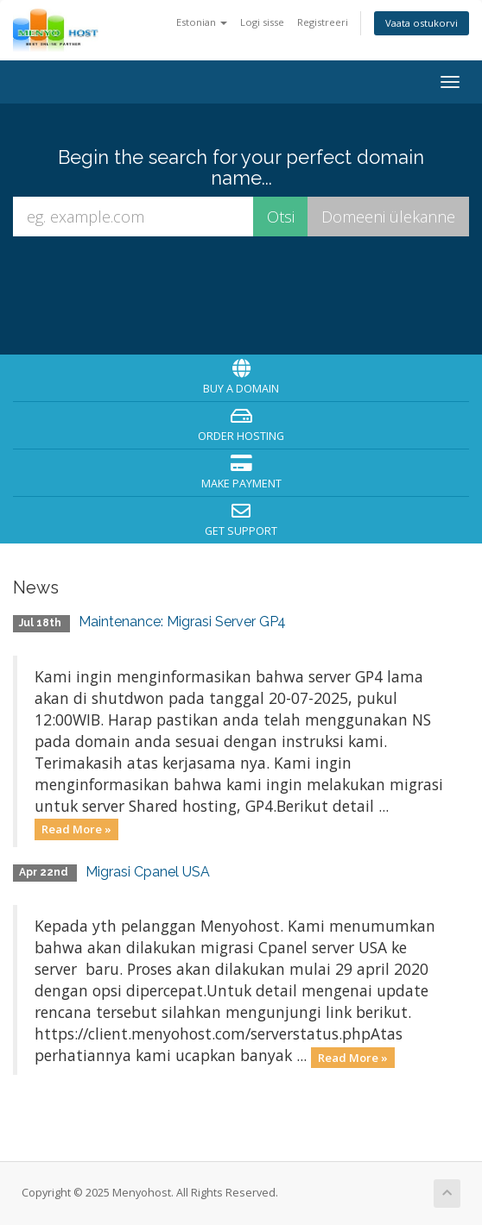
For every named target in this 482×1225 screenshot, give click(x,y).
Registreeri (322, 22)
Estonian (201, 22)
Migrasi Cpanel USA (148, 872)
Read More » (76, 829)
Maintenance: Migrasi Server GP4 (182, 621)
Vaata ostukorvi (421, 22)
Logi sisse (262, 22)
